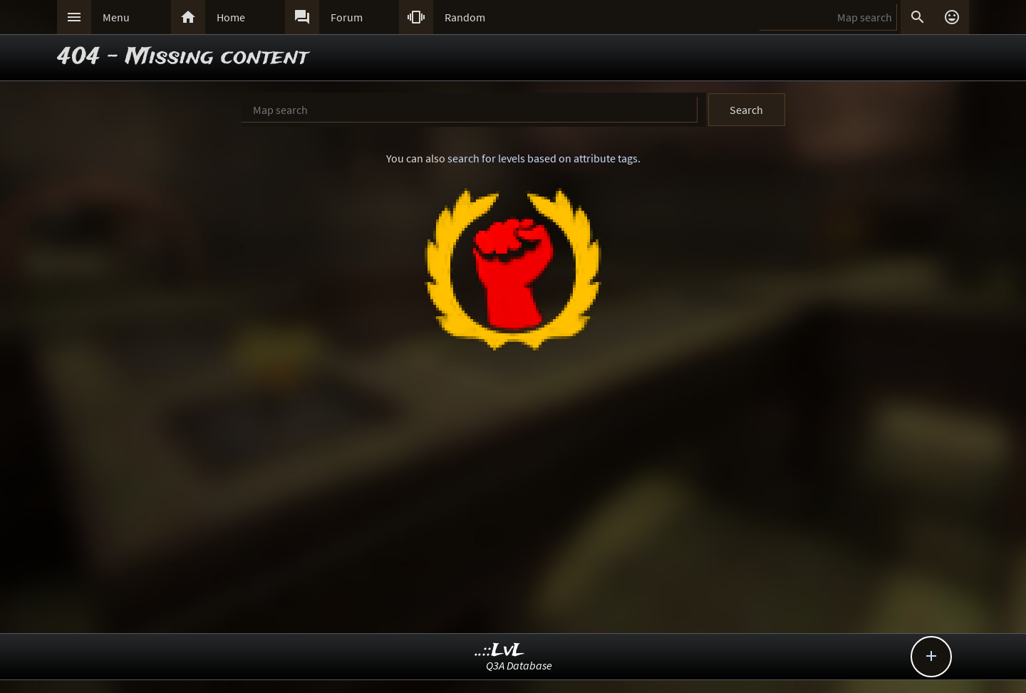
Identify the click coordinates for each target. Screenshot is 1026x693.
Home (231, 17)
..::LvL (500, 650)
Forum (347, 17)
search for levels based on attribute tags (542, 158)
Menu (116, 17)
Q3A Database (519, 665)
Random (465, 17)
